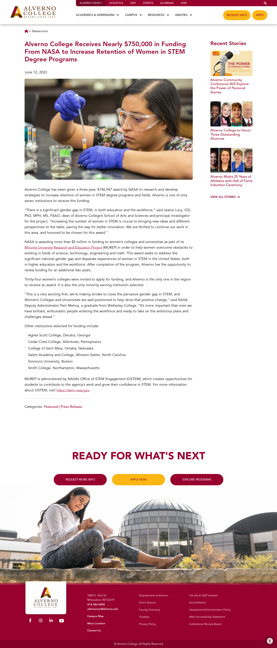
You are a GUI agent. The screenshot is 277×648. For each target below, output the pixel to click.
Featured (51, 406)
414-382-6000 (95, 604)
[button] (265, 3)
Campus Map (95, 616)
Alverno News (90, 3)
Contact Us (94, 630)
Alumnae (167, 3)
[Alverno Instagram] (41, 620)
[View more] (225, 202)
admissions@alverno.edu (103, 609)
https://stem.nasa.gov (74, 390)
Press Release (72, 406)
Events (148, 3)
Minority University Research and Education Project (65, 247)
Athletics (116, 3)
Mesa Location (96, 623)
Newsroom (40, 31)
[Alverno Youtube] (61, 620)
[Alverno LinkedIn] (51, 620)
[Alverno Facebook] (30, 620)
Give (184, 3)
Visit (133, 3)
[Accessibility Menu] (270, 641)
